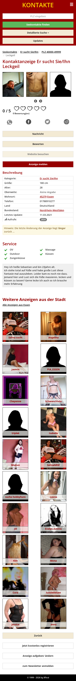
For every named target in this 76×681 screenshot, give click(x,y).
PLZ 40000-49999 (51, 51)
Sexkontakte (10, 51)
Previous (35, 101)
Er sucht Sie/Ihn (29, 51)
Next (40, 101)
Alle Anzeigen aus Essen (16, 305)
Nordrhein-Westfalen (52, 210)
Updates (38, 40)
